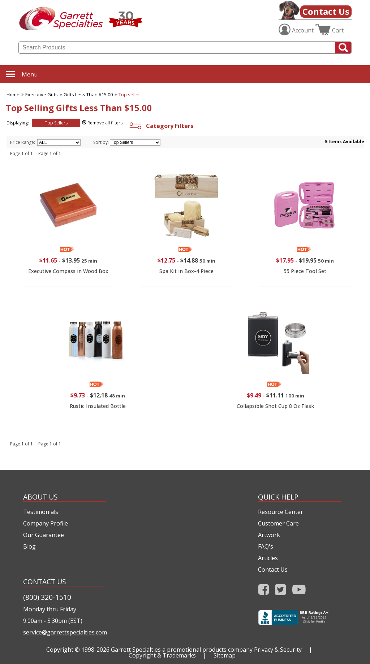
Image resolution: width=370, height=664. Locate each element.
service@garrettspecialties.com (64, 632)
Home (13, 94)
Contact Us (325, 11)
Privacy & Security (278, 650)
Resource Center (280, 512)
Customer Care (278, 523)
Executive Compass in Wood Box (68, 271)
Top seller (129, 94)
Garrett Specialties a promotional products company (182, 650)
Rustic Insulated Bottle (98, 406)
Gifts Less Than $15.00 (88, 94)
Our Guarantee (43, 535)
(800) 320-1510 (47, 597)
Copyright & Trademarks (162, 655)
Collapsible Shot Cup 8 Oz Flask (275, 406)
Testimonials (40, 512)
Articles (268, 558)
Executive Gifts (41, 94)
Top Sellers (56, 123)
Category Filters (160, 126)
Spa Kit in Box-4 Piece (186, 271)
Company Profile (45, 523)
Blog (29, 546)
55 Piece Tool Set (305, 271)
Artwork (269, 535)
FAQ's (265, 546)
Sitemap (225, 655)
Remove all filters (104, 123)
